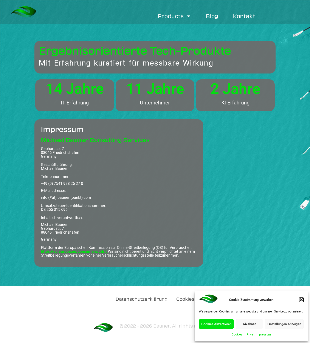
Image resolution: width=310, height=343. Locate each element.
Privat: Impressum (258, 334)
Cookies (237, 334)
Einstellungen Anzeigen (284, 324)
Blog (212, 16)
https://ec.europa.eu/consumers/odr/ (73, 251)
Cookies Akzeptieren (216, 324)
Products (174, 16)
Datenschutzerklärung (142, 299)
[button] (301, 300)
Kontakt (244, 16)
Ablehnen (249, 324)
